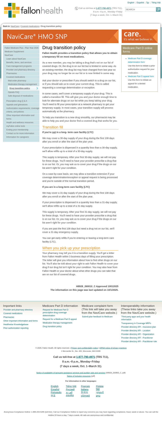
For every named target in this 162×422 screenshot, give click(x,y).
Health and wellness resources (19, 122)
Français (85, 386)
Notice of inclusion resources (79, 376)
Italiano (84, 389)
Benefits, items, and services (19, 62)
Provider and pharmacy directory (20, 70)
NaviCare (15, 26)
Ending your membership (17, 130)
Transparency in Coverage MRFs (136, 323)
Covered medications (30, 26)
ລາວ (98, 395)
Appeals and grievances (16, 104)
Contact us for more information (20, 133)
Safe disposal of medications (20, 96)
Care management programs (19, 66)
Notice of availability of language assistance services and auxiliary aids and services (70, 373)
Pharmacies (11, 73)
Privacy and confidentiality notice (84, 348)
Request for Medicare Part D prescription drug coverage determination (55, 313)
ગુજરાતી (100, 392)
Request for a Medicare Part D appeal (60, 319)
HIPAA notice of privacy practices (113, 348)
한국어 (84, 392)
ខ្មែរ (147, 2)
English (131, 2)
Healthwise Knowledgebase (15, 324)
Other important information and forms (20, 321)
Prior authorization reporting (15, 328)
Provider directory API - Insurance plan (138, 327)
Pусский (70, 389)
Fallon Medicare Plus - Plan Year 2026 (21, 48)
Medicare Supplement (14, 51)
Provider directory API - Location (135, 330)
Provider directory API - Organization (137, 334)
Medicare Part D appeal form (141, 76)
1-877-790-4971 (103, 8)
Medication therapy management (22, 84)
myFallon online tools (15, 126)
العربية (69, 392)
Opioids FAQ (13, 92)
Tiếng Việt (156, 2)
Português (56, 392)
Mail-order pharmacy (17, 81)
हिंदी (98, 389)
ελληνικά (85, 395)
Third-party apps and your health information (136, 318)
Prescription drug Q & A (16, 101)
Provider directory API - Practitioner (137, 338)
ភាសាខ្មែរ (70, 395)
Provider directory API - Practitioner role (139, 341)
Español (140, 2)
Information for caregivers (17, 137)
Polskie (99, 386)
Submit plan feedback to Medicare (97, 317)
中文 (53, 395)
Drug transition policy (51, 26)
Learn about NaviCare (16, 59)
